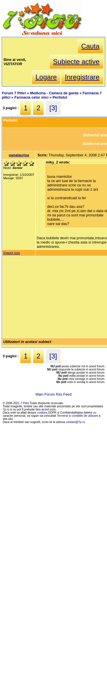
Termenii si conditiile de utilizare (77, 415)
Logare (46, 77)
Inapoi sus (11, 253)
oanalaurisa (19, 155)
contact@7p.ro (75, 422)
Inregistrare (82, 77)
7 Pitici (25, 403)
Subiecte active (76, 61)
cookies (42, 412)
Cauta (90, 46)
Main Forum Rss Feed (53, 394)
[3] (53, 108)
